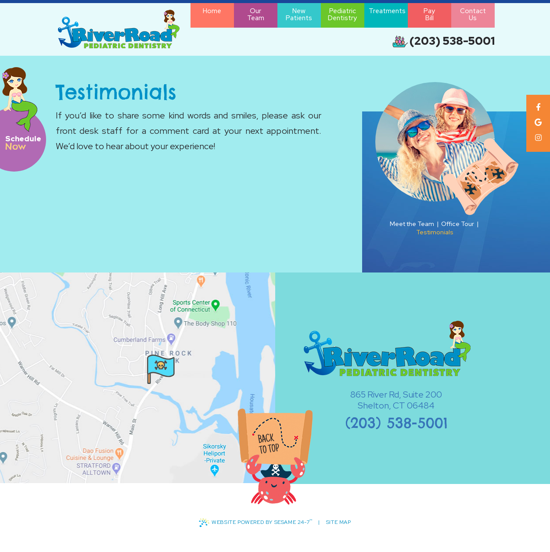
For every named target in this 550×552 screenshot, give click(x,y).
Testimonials (434, 232)
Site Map (338, 522)
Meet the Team (412, 224)
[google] (538, 122)
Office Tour (457, 224)
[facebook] (538, 107)
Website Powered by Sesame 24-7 (255, 522)
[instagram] (538, 137)
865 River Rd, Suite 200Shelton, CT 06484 (382, 400)
